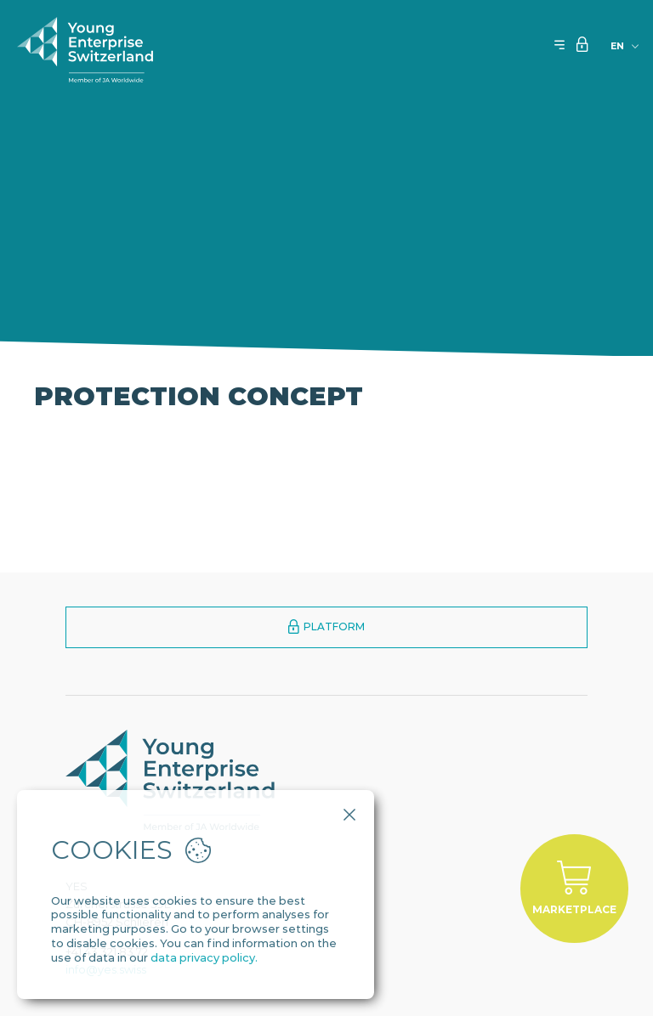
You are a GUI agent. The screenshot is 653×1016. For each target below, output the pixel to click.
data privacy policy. (204, 957)
